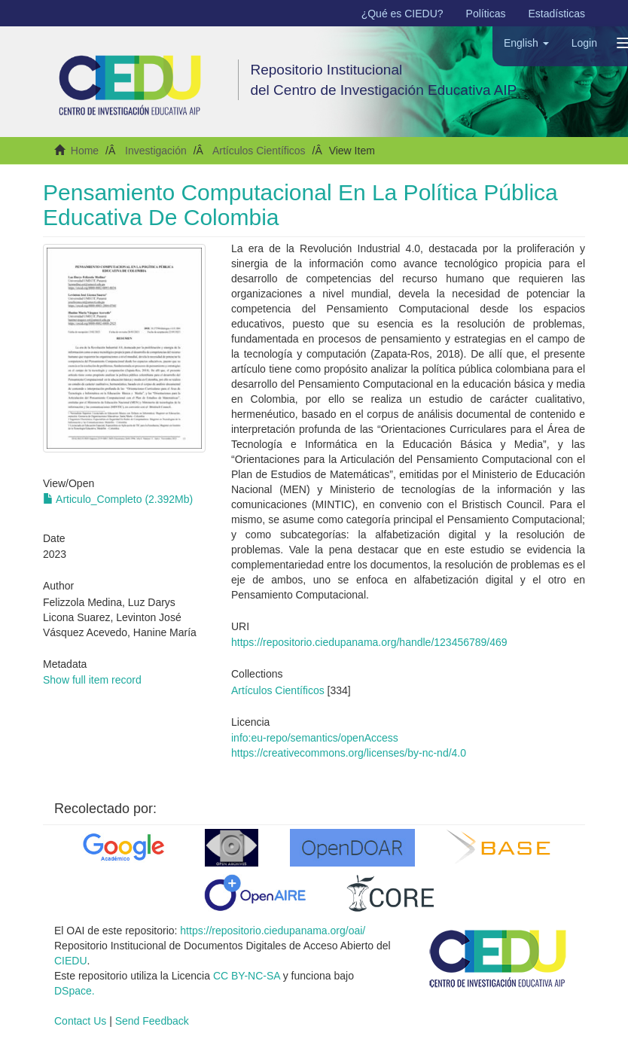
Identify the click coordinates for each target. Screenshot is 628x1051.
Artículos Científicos (259, 151)
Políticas (486, 14)
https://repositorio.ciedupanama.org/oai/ (272, 931)
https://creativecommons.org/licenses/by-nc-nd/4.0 (348, 753)
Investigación (156, 151)
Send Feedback (152, 1021)
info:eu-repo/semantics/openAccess (314, 738)
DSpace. (74, 991)
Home (85, 151)
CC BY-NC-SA (246, 976)
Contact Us (80, 1021)
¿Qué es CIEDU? (402, 14)
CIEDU (70, 961)
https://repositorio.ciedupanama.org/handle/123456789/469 (369, 642)
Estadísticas (557, 14)
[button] (526, 43)
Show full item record (92, 680)
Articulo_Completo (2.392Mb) (118, 499)
